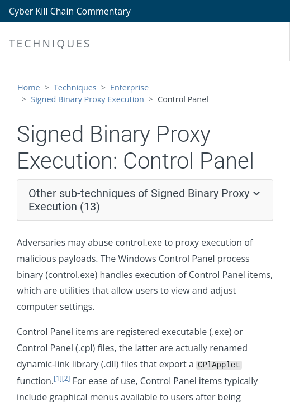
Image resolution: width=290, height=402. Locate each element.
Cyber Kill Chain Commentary (70, 11)
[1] (58, 378)
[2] (66, 378)
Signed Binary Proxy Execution (87, 99)
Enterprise (129, 87)
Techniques (75, 87)
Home (28, 87)
